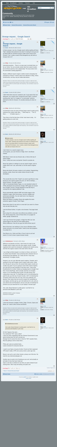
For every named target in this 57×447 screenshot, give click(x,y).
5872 (44, 49)
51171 (44, 247)
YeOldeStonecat (43, 244)
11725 (44, 69)
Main (7, 3)
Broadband (13, 3)
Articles (21, 3)
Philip (41, 66)
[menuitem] (11, 22)
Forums (27, 3)
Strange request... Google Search (16, 37)
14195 (44, 141)
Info (34, 3)
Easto (41, 46)
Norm (41, 138)
